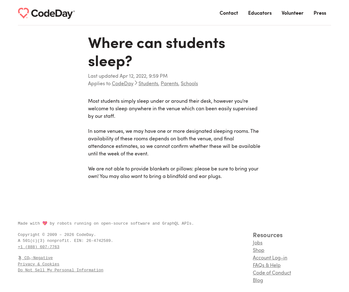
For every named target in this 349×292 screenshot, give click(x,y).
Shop (258, 250)
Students (148, 83)
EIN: (80, 240)
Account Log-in (270, 258)
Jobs (258, 243)
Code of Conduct (272, 273)
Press (320, 13)
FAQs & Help (267, 265)
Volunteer (293, 13)
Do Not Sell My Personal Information (60, 270)
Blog (258, 280)
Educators (260, 13)
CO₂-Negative (36, 258)
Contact (229, 13)
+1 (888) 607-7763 (39, 247)
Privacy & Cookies (39, 264)
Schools (189, 83)
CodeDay (122, 83)
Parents (169, 83)
